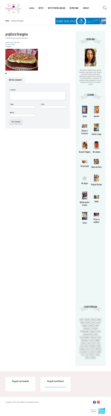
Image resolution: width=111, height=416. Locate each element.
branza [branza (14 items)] (88, 322)
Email (42, 104)
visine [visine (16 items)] (87, 357)
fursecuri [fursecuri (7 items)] (93, 337)
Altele (85, 117)
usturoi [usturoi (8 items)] (92, 355)
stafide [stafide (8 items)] (98, 352)
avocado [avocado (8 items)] (87, 319)
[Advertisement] (90, 266)
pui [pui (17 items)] (88, 349)
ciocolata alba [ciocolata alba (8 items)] (84, 331)
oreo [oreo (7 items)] (93, 343)
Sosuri (84, 223)
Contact (86, 8)
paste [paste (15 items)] (98, 346)
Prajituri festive (96, 185)
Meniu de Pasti (96, 167)
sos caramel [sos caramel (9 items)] (83, 352)
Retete (41, 8)
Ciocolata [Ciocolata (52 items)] (94, 328)
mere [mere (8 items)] (91, 340)
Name (12, 104)
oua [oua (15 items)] (82, 346)
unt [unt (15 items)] (87, 355)
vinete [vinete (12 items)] (97, 355)
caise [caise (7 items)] (98, 322)
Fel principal (85, 166)
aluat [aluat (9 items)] (81, 319)
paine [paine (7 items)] (86, 346)
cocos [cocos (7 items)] (98, 331)
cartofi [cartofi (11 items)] (96, 325)
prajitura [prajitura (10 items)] (82, 349)
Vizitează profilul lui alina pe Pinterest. (55, 387)
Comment (13, 90)
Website (12, 112)
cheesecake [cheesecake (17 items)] (87, 328)
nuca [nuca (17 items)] (89, 343)
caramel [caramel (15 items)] (91, 325)
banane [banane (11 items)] (99, 319)
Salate (96, 202)
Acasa (31, 8)
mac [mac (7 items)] (99, 337)
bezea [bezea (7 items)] (82, 322)
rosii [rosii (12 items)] (92, 349)
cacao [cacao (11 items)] (93, 322)
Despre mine (74, 8)
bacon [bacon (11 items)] (93, 319)
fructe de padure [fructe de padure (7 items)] (85, 337)
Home (7, 21)
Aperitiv (96, 116)
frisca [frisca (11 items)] (95, 334)
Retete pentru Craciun (56, 8)
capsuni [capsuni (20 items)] (84, 325)
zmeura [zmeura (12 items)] (93, 357)
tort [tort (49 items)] (83, 355)
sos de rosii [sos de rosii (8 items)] (92, 352)
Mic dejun (84, 183)
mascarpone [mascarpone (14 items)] (85, 340)
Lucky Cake (11, 44)
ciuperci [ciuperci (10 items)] (93, 331)
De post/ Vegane (84, 152)
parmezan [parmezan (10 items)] (92, 346)
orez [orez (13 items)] (98, 343)
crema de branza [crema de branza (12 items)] (88, 334)
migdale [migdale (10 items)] (97, 340)
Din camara (96, 152)
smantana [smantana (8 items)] (98, 349)
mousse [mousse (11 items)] (83, 343)
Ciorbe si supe (96, 134)
